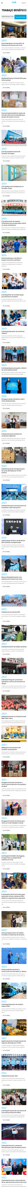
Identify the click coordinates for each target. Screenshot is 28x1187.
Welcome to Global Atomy (14, 3)
